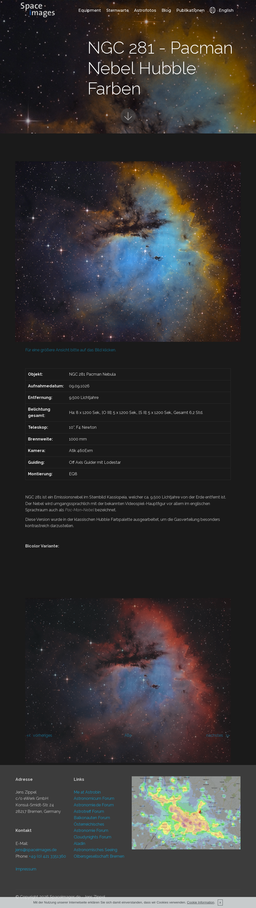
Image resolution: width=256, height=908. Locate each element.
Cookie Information (200, 904)
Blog (166, 10)
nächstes (214, 735)
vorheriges (42, 735)
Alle (128, 735)
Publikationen (190, 10)
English (221, 10)
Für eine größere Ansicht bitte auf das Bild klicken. (70, 350)
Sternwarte (117, 10)
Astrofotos (145, 10)
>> (228, 735)
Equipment (89, 10)
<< (28, 735)
